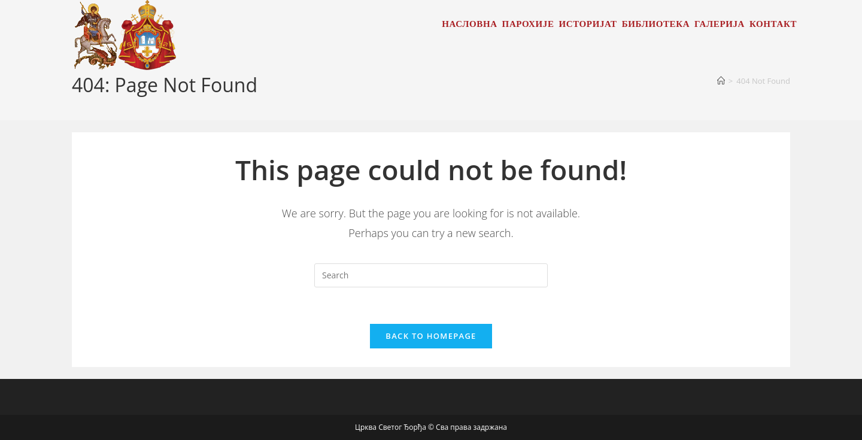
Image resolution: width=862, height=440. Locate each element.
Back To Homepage (431, 335)
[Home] (721, 80)
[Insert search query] (431, 275)
